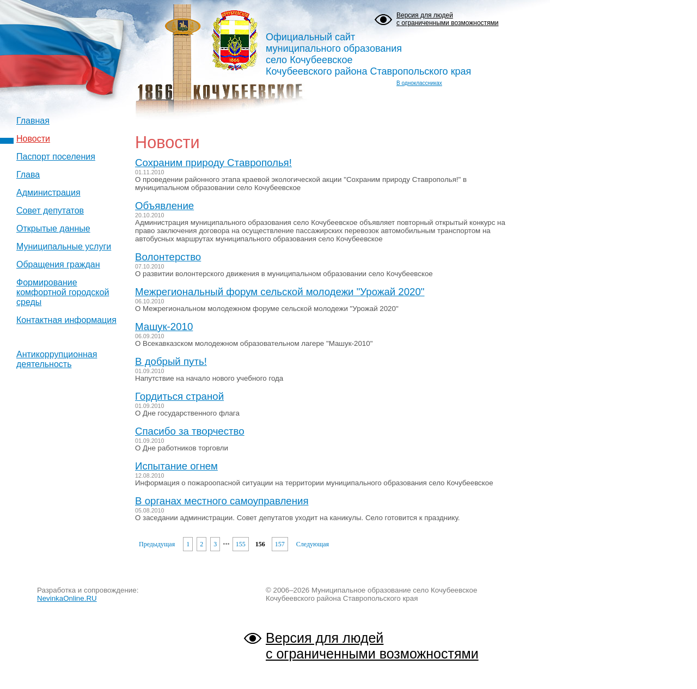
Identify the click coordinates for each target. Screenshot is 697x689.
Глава (28, 174)
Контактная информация (66, 320)
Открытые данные (53, 228)
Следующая (312, 544)
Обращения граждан (58, 264)
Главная (33, 120)
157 (280, 544)
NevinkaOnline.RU (67, 598)
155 (241, 544)
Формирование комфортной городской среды (62, 292)
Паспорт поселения (55, 156)
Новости (33, 138)
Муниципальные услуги (63, 246)
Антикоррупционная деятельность (56, 359)
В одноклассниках (419, 83)
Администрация (48, 192)
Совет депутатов (50, 210)
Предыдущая (157, 544)
